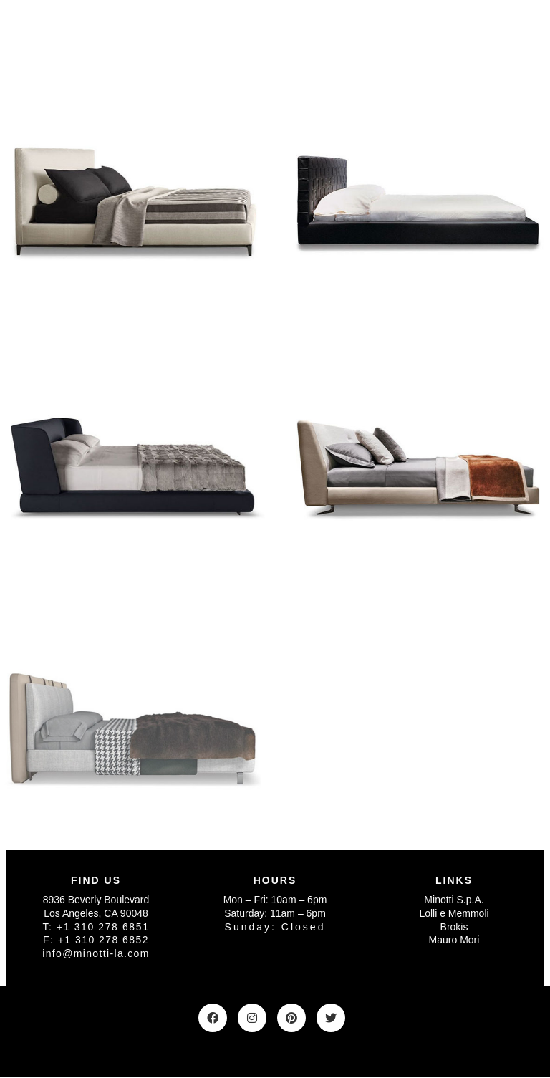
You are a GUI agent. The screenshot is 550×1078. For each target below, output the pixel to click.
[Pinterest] (291, 1018)
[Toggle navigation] (524, 35)
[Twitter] (331, 1018)
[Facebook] (212, 1018)
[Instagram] (252, 1018)
